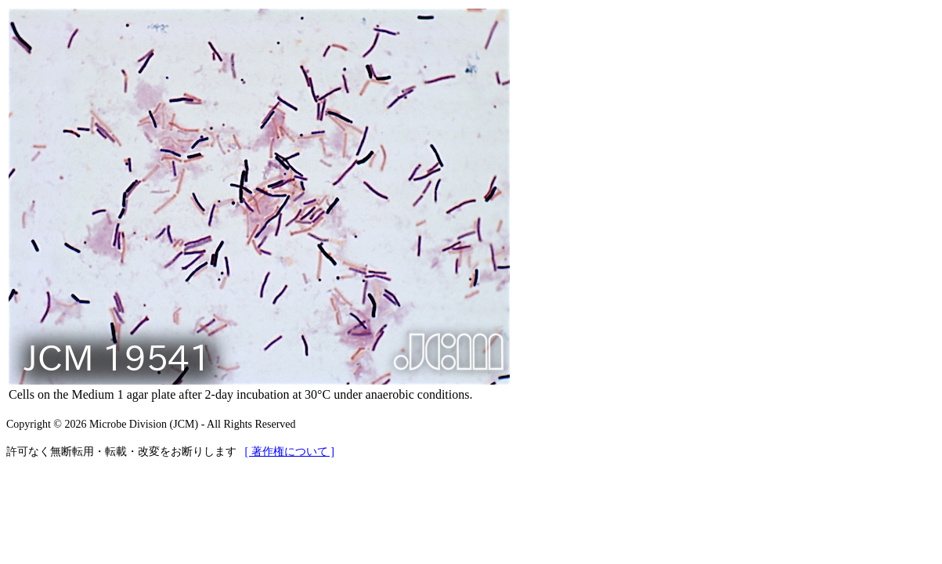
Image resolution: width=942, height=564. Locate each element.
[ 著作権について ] (289, 451)
